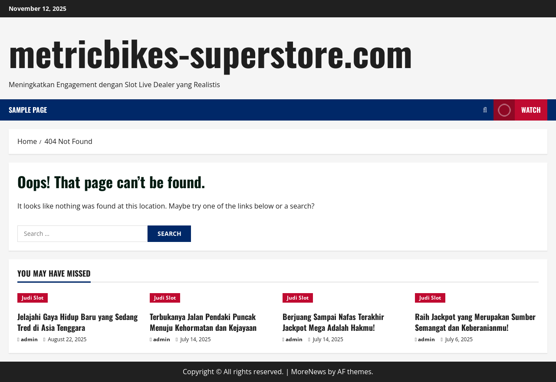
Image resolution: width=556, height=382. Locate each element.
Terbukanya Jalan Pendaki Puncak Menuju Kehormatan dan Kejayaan (203, 322)
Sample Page (28, 109)
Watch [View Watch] (517, 110)
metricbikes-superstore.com (210, 52)
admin (29, 339)
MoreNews (308, 371)
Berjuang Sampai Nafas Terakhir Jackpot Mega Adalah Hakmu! (333, 322)
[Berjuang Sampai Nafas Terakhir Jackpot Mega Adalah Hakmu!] (344, 298)
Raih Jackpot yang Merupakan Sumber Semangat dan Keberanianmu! (475, 322)
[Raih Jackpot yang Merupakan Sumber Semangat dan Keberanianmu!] (477, 298)
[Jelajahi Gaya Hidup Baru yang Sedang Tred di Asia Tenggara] (79, 298)
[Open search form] (485, 109)
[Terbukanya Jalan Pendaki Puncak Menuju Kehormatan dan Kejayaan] (211, 298)
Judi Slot (32, 297)
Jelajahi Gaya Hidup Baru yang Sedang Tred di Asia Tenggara (77, 322)
